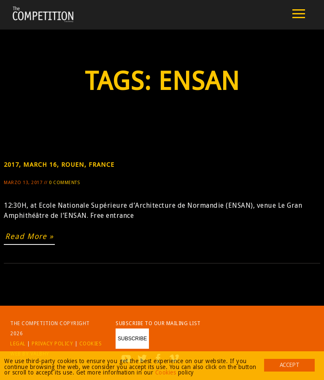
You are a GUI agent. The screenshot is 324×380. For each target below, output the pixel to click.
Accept (289, 364)
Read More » (29, 236)
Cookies (90, 344)
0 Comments (64, 182)
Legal (18, 344)
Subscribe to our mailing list (158, 323)
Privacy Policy (52, 344)
